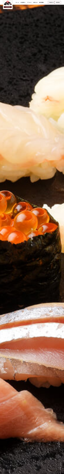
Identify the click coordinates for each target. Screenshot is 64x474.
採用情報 (41, 3)
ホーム (17, 3)
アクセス (29, 3)
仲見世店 (58, 3)
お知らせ (35, 3)
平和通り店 (51, 3)
